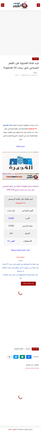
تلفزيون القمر (12, 429)
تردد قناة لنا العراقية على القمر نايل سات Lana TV (20, 264)
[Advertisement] (20, 33)
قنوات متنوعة (19, 349)
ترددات (35, 59)
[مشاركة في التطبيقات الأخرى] (9, 357)
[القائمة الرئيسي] (38, 5)
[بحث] (2, 5)
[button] (28, 357)
